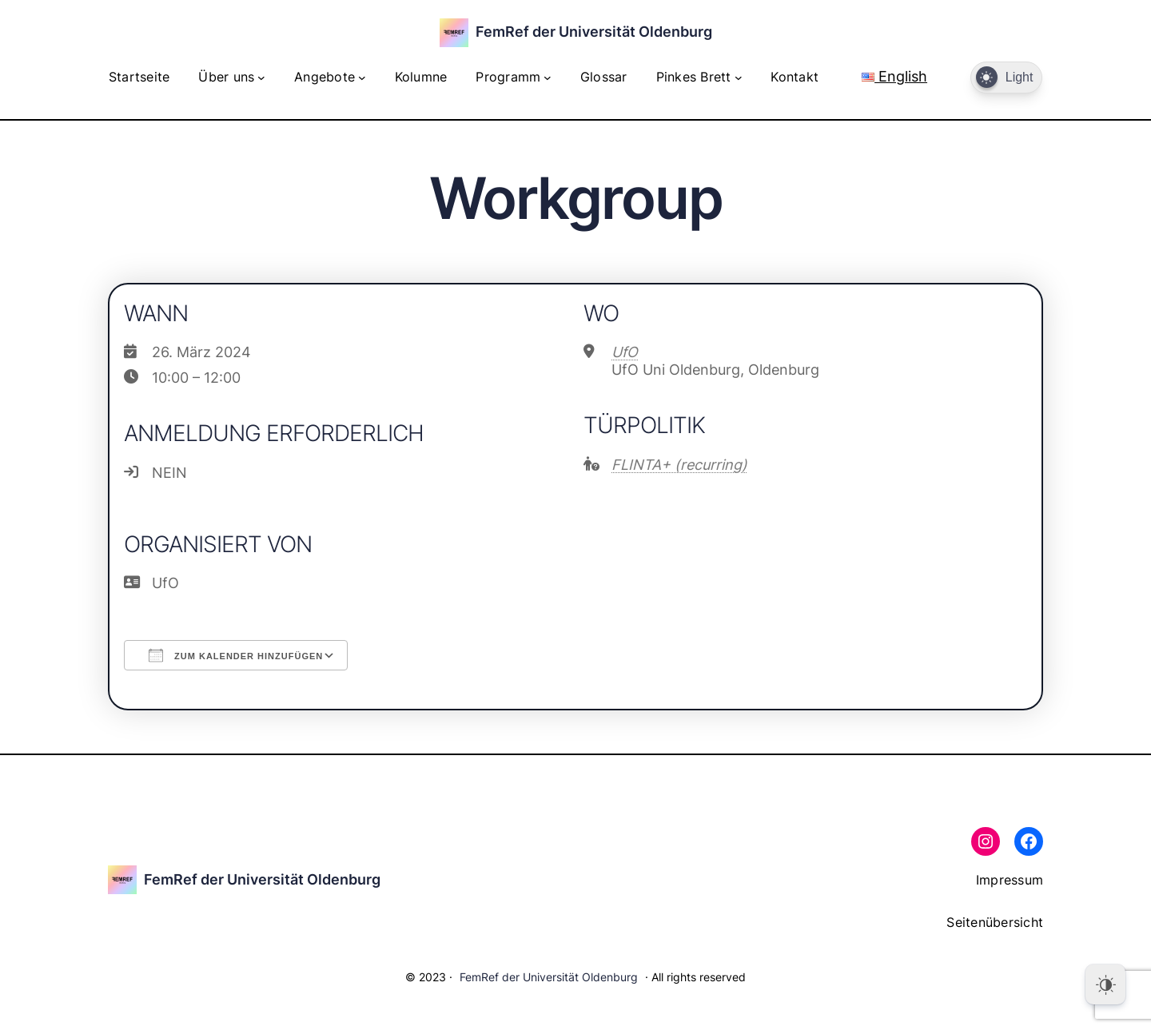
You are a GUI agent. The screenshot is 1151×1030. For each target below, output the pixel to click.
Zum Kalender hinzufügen (236, 655)
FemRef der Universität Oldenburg (594, 31)
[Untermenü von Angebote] (362, 78)
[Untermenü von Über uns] (261, 78)
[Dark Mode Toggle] (1006, 78)
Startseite (139, 77)
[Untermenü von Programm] (548, 78)
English (894, 76)
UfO (624, 352)
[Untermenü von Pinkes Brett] (739, 78)
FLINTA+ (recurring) (679, 464)
